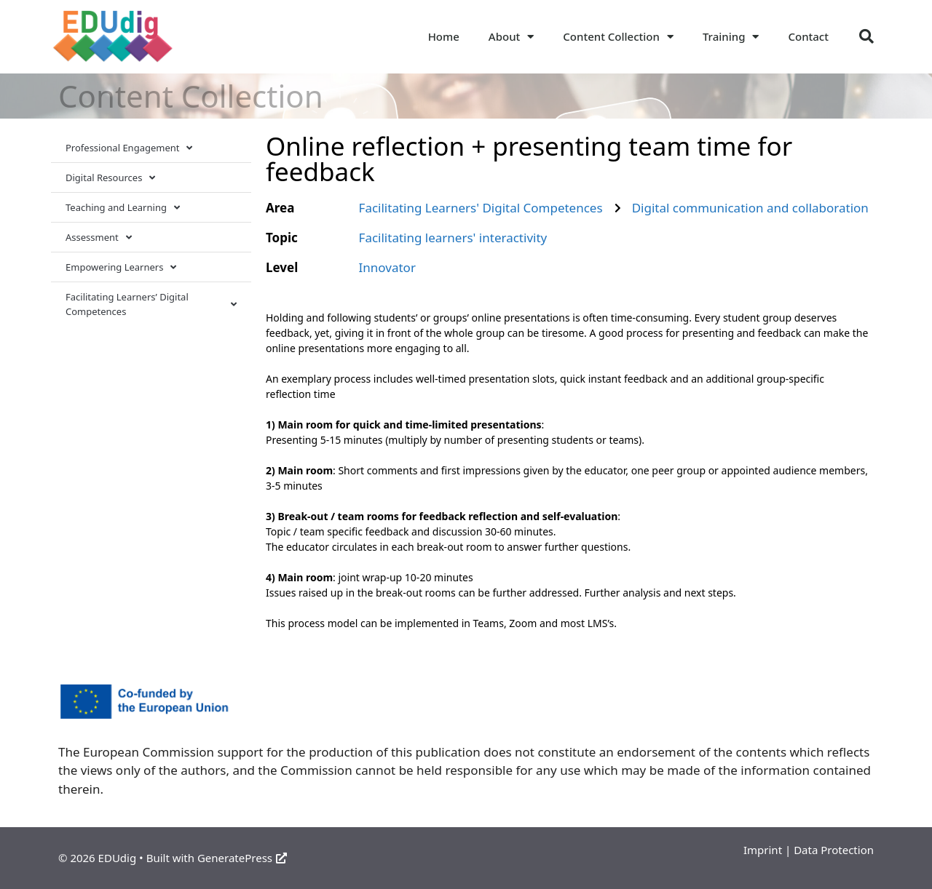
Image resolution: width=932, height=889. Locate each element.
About (511, 36)
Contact (808, 36)
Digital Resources (110, 178)
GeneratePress (242, 857)
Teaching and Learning (123, 208)
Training (731, 36)
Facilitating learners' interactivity (453, 237)
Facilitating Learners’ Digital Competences (151, 304)
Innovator (387, 267)
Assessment (99, 238)
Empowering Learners (121, 267)
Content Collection (618, 36)
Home (443, 36)
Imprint (762, 849)
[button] (866, 36)
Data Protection (834, 849)
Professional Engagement (129, 148)
